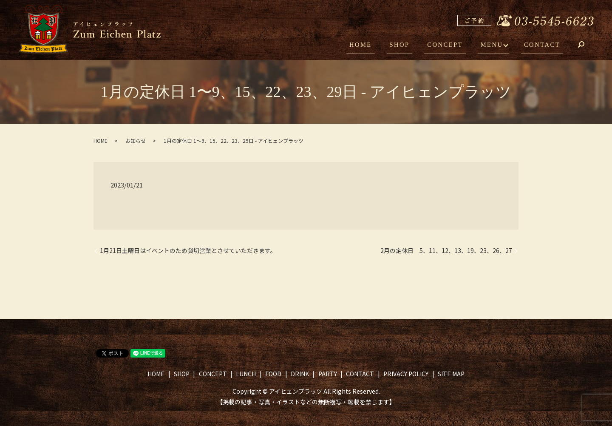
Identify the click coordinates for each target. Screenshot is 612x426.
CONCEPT (452, 46)
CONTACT (543, 46)
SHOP (410, 46)
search (587, 46)
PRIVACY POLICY (405, 373)
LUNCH (246, 373)
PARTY (327, 373)
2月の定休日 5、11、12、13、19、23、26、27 (446, 251)
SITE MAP (451, 373)
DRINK (300, 373)
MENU (495, 46)
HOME (375, 46)
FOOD (273, 373)
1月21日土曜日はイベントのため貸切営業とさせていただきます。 (188, 251)
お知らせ (135, 140)
